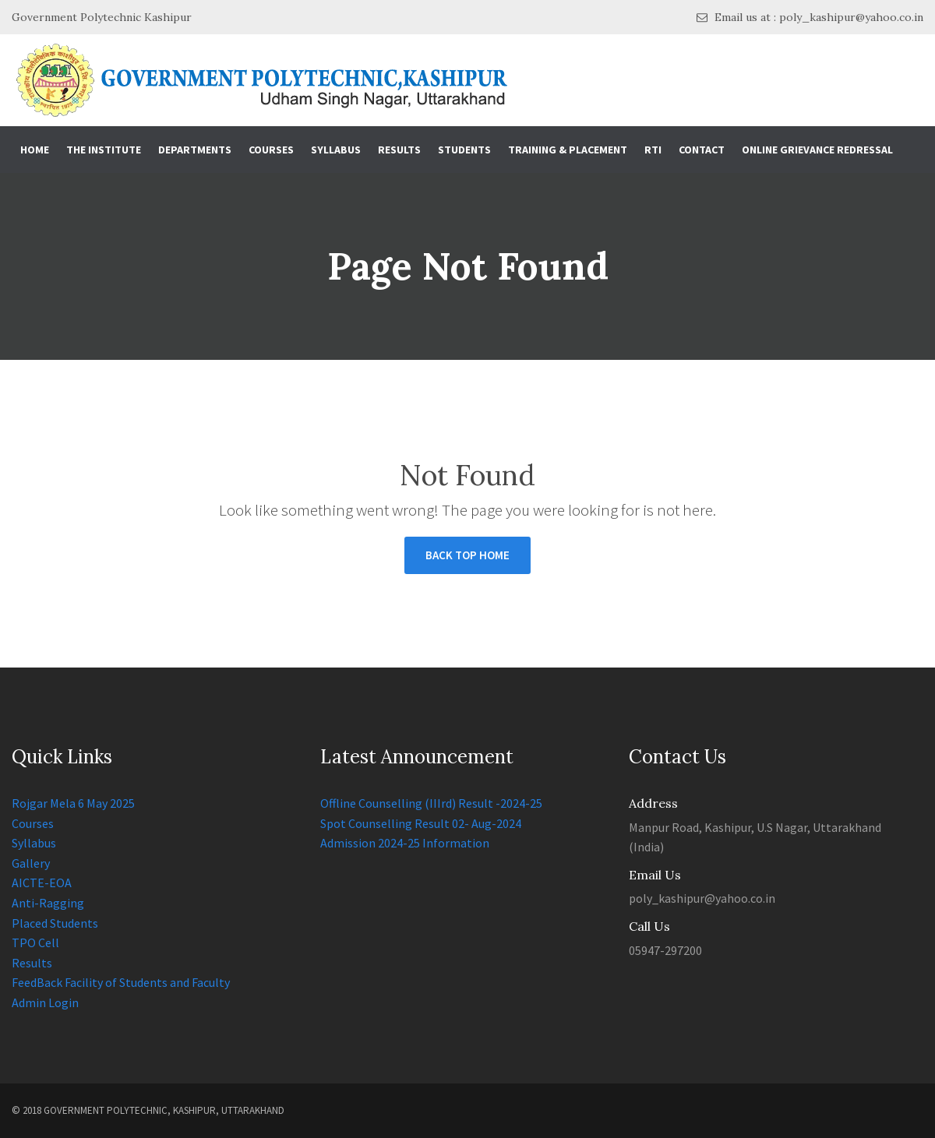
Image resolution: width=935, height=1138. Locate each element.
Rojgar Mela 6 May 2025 (73, 803)
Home (34, 150)
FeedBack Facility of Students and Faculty (121, 982)
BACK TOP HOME (467, 555)
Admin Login (45, 1002)
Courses (271, 150)
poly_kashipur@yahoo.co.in (702, 898)
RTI (653, 150)
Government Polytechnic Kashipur (102, 17)
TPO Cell (35, 942)
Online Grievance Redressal (817, 150)
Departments (194, 150)
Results (399, 150)
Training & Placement (567, 150)
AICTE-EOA (42, 882)
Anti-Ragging (48, 903)
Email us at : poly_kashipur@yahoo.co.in (810, 17)
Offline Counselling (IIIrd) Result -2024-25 (431, 803)
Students (464, 150)
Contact (702, 150)
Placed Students (55, 923)
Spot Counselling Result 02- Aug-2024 (420, 823)
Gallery (31, 863)
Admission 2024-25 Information (404, 843)
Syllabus (336, 150)
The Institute (103, 150)
